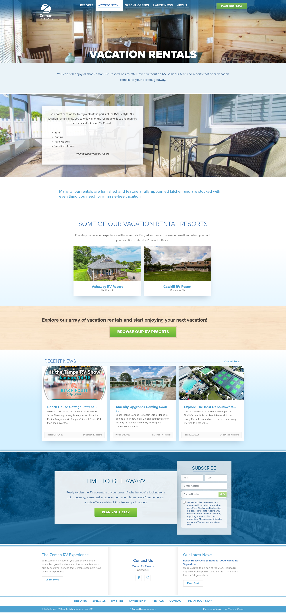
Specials (99, 601)
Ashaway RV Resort (107, 286)
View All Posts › (232, 361)
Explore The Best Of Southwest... (210, 407)
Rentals (158, 601)
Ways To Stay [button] (110, 5)
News (163, 5)
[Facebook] (139, 578)
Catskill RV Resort (177, 286)
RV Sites (117, 601)
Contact (176, 601)
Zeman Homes (139, 609)
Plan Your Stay (231, 5)
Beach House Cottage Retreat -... (72, 407)
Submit (223, 494)
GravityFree (221, 609)
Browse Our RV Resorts (143, 331)
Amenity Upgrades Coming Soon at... (141, 408)
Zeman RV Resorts (143, 566)
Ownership (137, 601)
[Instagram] (147, 578)
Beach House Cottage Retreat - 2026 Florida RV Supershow (210, 562)
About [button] (182, 5)
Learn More (54, 579)
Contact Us (143, 560)
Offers (137, 5)
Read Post (193, 583)
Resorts (86, 5)
